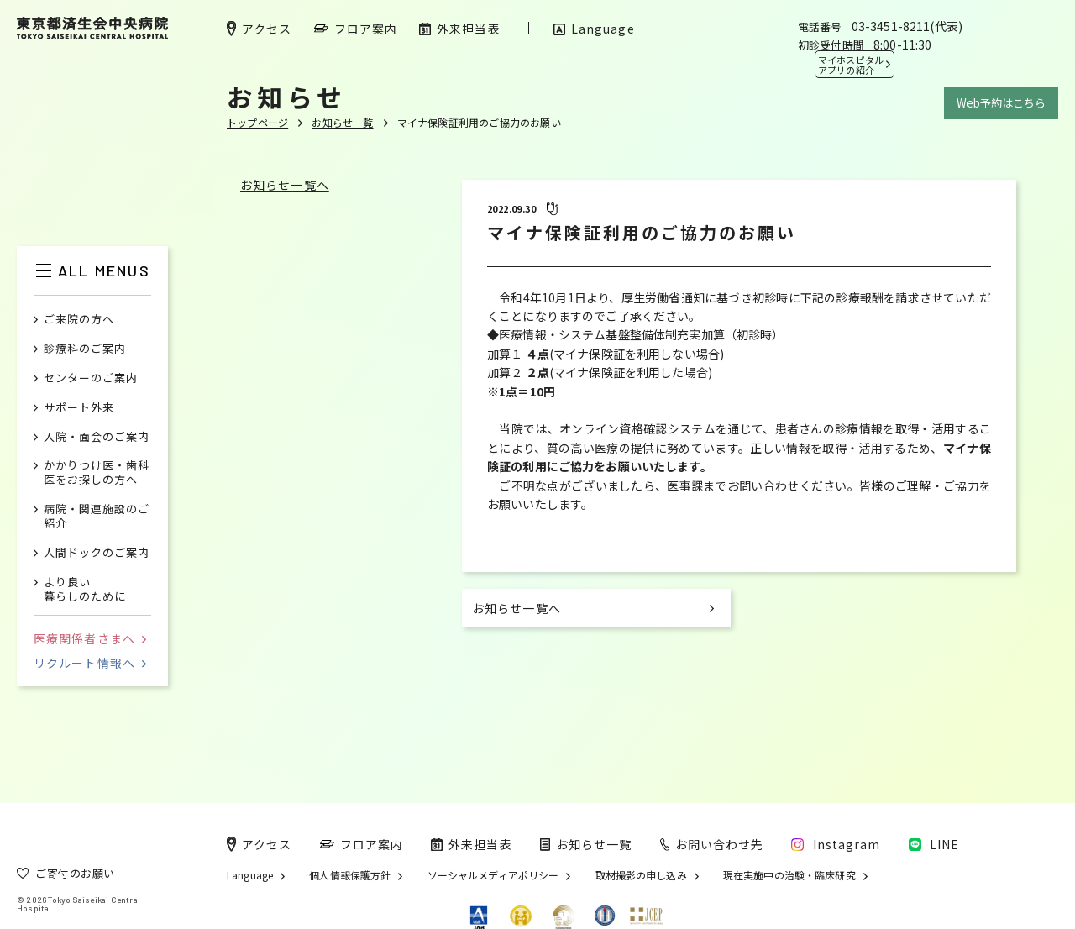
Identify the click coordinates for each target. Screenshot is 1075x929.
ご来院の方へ (79, 319)
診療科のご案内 (85, 349)
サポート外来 (79, 408)
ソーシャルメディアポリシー (493, 875)
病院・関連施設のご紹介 (96, 516)
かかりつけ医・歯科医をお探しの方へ (96, 473)
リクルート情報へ (90, 663)
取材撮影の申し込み (641, 875)
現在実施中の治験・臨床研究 (789, 875)
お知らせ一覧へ (284, 184)
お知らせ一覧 (342, 122)
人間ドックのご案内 (96, 553)
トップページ (257, 122)
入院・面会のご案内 (96, 437)
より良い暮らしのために (85, 589)
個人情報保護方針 (350, 875)
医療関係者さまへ (90, 638)
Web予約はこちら (1001, 103)
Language (250, 875)
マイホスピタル (851, 64)
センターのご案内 (91, 378)
